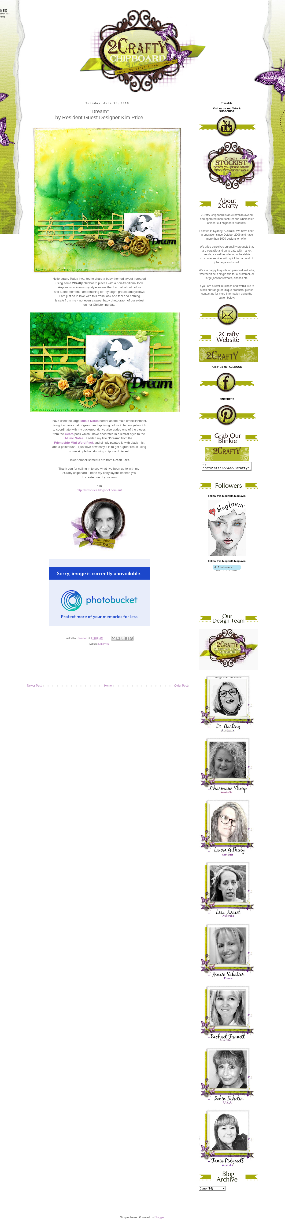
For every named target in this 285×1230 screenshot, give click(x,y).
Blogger (159, 1218)
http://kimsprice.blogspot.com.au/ (99, 490)
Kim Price (103, 643)
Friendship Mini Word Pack (74, 442)
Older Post (181, 685)
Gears (69, 434)
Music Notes (89, 421)
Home (108, 685)
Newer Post (34, 685)
